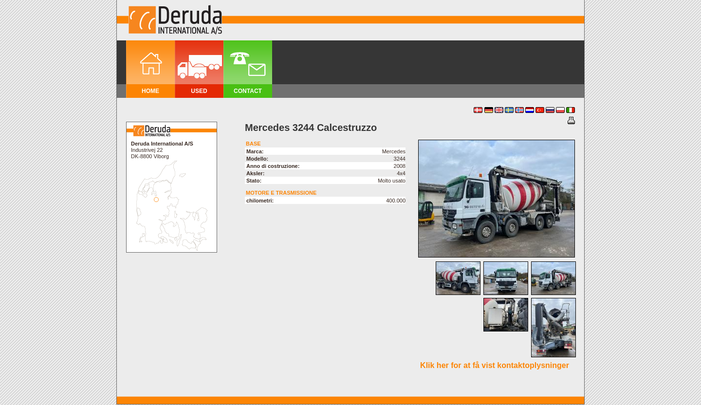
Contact (248, 91)
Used (199, 91)
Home (150, 91)
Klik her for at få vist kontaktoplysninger (494, 365)
